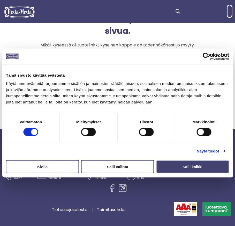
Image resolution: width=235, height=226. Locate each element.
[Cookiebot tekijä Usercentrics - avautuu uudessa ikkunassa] (206, 56)
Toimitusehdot (111, 210)
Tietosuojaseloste (69, 210)
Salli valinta (117, 166)
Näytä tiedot (208, 151)
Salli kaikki (192, 166)
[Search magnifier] (177, 11)
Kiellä (42, 166)
